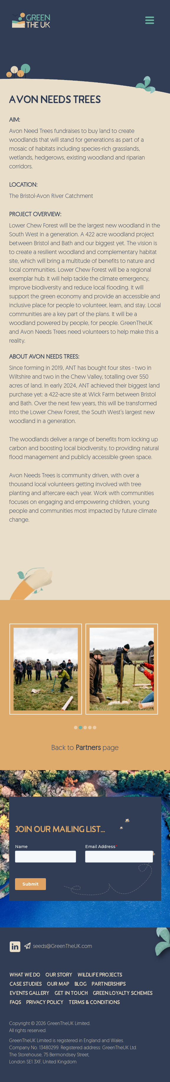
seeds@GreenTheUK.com (62, 946)
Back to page (85, 748)
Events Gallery (29, 993)
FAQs (15, 1002)
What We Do (25, 975)
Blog (81, 984)
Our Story (59, 975)
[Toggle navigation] (149, 19)
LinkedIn (15, 946)
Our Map (58, 984)
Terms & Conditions (94, 1002)
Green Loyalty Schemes (123, 993)
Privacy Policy (45, 1002)
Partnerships (109, 984)
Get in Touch (71, 993)
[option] (47, 669)
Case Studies (26, 984)
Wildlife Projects (100, 975)
